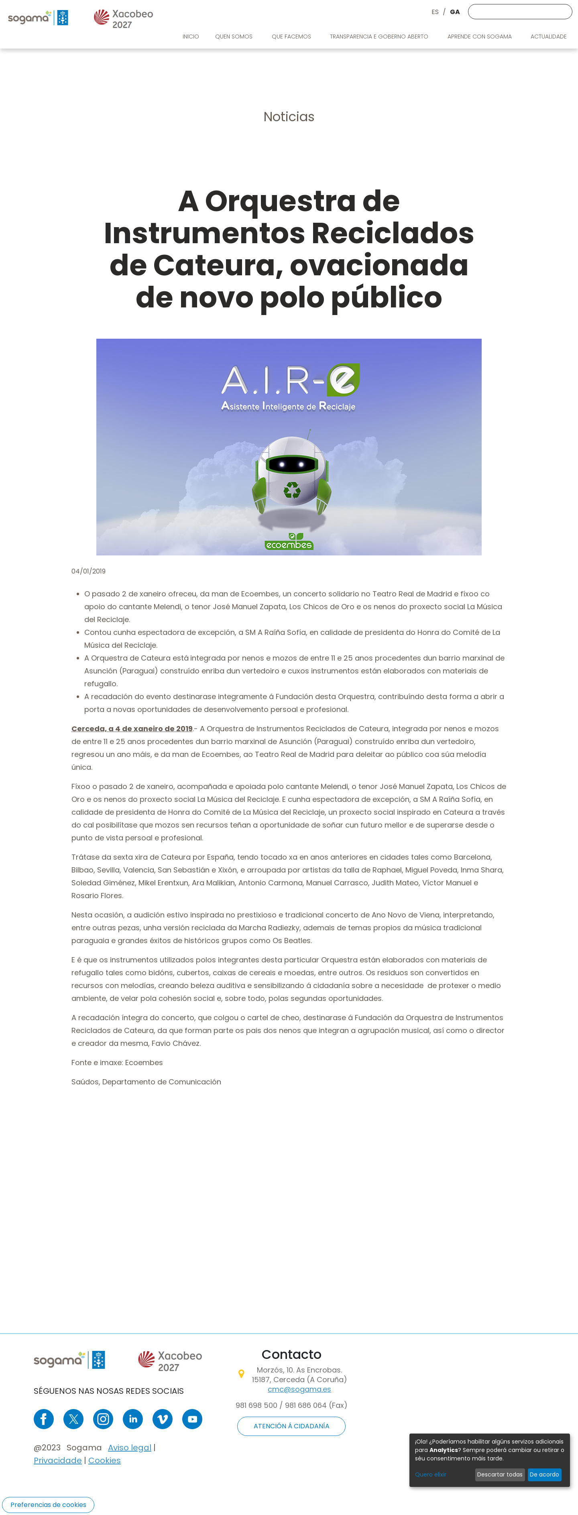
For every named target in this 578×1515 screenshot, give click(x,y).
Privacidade (58, 1460)
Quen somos (234, 37)
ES (435, 11)
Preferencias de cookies (48, 1504)
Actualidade (549, 37)
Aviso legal (129, 1447)
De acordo (544, 1474)
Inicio (191, 37)
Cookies (104, 1460)
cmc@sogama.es (299, 1389)
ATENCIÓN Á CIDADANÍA (292, 1426)
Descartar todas (500, 1474)
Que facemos (292, 37)
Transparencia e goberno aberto (380, 37)
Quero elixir (430, 1474)
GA (455, 11)
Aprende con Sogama (480, 37)
